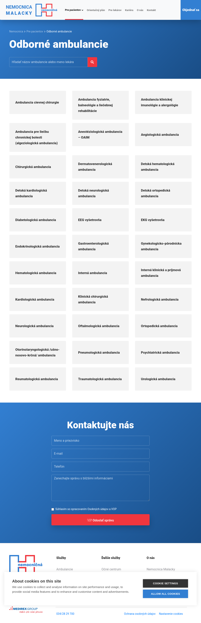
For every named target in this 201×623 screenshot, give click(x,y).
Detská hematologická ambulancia (158, 167)
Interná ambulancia (92, 273)
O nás (140, 10)
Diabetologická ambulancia (35, 220)
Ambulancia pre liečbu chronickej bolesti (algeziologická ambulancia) (36, 137)
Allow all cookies (165, 593)
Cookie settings (165, 583)
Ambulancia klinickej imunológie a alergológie (159, 102)
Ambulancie (64, 569)
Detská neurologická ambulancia (93, 193)
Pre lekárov (114, 10)
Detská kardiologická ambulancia (31, 193)
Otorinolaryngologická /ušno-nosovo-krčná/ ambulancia (37, 352)
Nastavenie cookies (171, 613)
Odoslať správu (100, 521)
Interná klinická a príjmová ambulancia (161, 273)
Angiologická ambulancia (160, 135)
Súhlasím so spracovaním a (86, 509)
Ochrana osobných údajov (140, 613)
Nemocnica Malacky (161, 569)
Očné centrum (111, 569)
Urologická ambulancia (158, 379)
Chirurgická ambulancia (33, 167)
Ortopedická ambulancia (159, 326)
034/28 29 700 (65, 613)
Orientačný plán (96, 10)
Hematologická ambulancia (35, 273)
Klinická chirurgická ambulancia (93, 299)
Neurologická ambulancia (34, 326)
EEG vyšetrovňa (89, 220)
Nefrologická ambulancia (159, 299)
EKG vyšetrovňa (152, 220)
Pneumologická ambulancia (99, 352)
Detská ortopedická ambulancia (155, 193)
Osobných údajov (98, 509)
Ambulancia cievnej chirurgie (37, 102)
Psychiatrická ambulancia (160, 352)
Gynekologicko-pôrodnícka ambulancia (161, 246)
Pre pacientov (73, 9)
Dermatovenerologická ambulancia (95, 167)
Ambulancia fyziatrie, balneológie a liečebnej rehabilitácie (95, 105)
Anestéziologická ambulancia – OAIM (100, 134)
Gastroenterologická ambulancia (93, 246)
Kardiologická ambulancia (34, 299)
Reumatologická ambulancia (36, 379)
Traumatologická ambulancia (100, 379)
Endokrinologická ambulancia (37, 246)
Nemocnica (16, 31)
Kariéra (129, 10)
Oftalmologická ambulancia (98, 326)
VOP (114, 509)
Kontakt (151, 10)
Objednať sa (190, 10)
